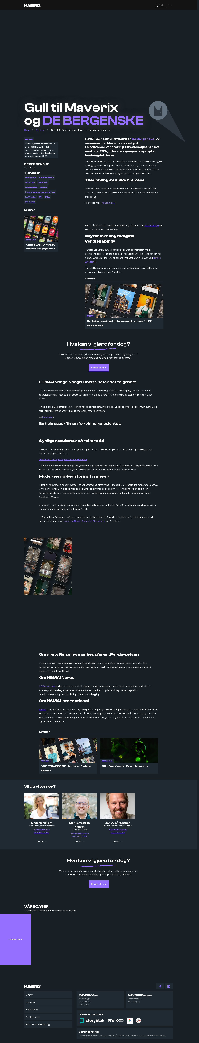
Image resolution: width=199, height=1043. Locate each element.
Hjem (27, 131)
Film (47, 198)
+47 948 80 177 (79, 837)
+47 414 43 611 (118, 833)
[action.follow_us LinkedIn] (169, 986)
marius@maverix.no (80, 834)
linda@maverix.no (42, 830)
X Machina (32, 1009)
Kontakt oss (32, 1017)
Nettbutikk (31, 188)
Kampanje (30, 178)
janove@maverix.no (118, 830)
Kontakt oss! (108, 203)
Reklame (30, 203)
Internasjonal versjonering (40, 193)
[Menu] (170, 6)
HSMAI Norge (152, 226)
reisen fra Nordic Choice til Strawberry (84, 522)
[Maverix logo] (36, 6)
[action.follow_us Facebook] (160, 986)
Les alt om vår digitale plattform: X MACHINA (63, 460)
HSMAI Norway (47, 687)
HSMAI (42, 710)
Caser (29, 994)
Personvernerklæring (38, 1024)
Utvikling (42, 183)
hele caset (47, 417)
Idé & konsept (46, 178)
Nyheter (40, 131)
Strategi (30, 183)
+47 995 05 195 (41, 833)
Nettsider (30, 198)
